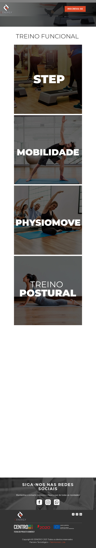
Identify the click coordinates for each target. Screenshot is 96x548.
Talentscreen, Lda (57, 542)
